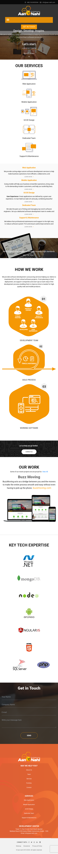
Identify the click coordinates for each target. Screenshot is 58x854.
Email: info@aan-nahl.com (29, 833)
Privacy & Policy (37, 846)
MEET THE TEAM (29, 255)
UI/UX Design (29, 809)
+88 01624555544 (32, 2)
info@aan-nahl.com (47, 2)
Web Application (29, 800)
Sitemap (18, 846)
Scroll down (29, 55)
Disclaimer (26, 846)
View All (45, 472)
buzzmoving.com (42, 488)
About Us (29, 770)
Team (29, 774)
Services (29, 779)
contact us (29, 451)
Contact (29, 787)
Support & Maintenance (29, 817)
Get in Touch (29, 27)
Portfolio (29, 783)
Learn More (29, 177)
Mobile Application (29, 804)
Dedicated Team (29, 813)
